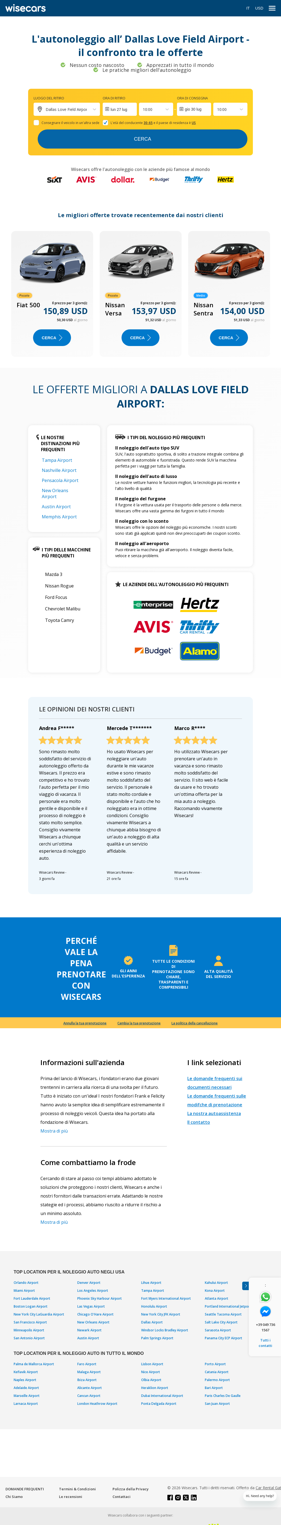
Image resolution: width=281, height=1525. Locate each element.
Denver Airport (88, 1282)
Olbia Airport (151, 1380)
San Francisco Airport (30, 1322)
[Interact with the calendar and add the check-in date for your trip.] (120, 109)
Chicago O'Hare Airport (95, 1314)
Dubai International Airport (162, 1395)
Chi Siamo (14, 1496)
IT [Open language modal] (248, 8)
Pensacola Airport (60, 480)
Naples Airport (25, 1380)
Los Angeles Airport (92, 1290)
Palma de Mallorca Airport (34, 1364)
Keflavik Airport (26, 1372)
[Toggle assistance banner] (245, 1286)
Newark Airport (89, 1330)
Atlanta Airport (216, 1298)
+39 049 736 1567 (265, 1327)
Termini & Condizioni (77, 1489)
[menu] (272, 8)
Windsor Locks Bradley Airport (164, 1330)
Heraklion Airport (154, 1387)
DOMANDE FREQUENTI (24, 1489)
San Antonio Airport (29, 1338)
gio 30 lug (193, 109)
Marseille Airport (27, 1395)
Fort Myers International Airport (166, 1298)
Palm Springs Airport (157, 1338)
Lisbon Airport (152, 1364)
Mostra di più (54, 1131)
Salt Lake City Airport (221, 1322)
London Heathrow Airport (97, 1403)
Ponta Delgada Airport (158, 1403)
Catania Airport (217, 1372)
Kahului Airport (216, 1282)
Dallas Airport (152, 1322)
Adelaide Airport (26, 1387)
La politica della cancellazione (194, 1023)
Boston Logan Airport (31, 1306)
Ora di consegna (192, 98)
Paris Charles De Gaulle (223, 1395)
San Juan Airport (217, 1403)
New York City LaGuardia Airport (39, 1314)
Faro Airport (86, 1364)
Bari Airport (214, 1387)
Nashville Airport (59, 470)
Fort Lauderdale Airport (32, 1298)
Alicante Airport (89, 1387)
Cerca (142, 139)
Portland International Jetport (228, 1306)
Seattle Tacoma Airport (223, 1314)
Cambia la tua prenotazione (139, 1023)
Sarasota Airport (218, 1330)
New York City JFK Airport (160, 1314)
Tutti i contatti (265, 1343)
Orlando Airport (26, 1282)
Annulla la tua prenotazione (85, 1023)
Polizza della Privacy (131, 1489)
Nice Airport (150, 1372)
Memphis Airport (59, 517)
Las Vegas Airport (91, 1306)
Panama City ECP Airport (223, 1338)
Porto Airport (215, 1364)
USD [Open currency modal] (259, 8)
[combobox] (143, 109)
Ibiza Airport (87, 1380)
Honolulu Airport (154, 1306)
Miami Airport (24, 1290)
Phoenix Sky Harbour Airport (99, 1298)
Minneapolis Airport (29, 1330)
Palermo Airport (217, 1380)
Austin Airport (56, 507)
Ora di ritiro (114, 98)
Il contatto (198, 1122)
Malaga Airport (89, 1372)
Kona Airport (215, 1290)
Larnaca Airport (26, 1403)
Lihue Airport (151, 1282)
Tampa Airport (57, 460)
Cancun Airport (88, 1395)
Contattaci (122, 1496)
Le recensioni (70, 1496)
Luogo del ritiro (49, 98)
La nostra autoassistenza (214, 1113)
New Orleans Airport (55, 493)
